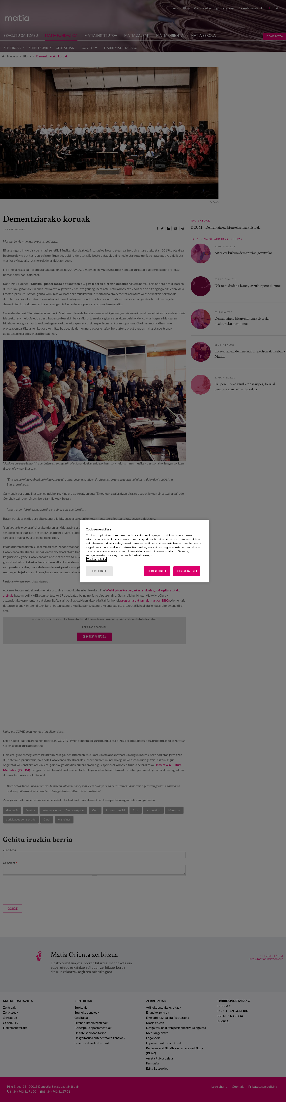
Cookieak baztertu (187, 571)
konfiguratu (99, 571)
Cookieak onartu (157, 571)
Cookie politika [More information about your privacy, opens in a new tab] (96, 559)
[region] (144, 551)
